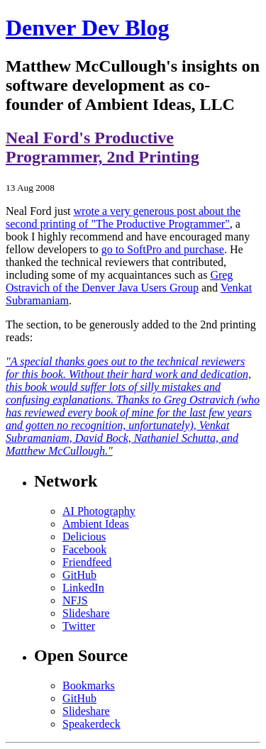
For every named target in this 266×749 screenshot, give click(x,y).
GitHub (79, 575)
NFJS (75, 600)
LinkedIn (83, 588)
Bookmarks (88, 685)
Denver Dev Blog (87, 27)
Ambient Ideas (95, 524)
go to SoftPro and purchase (162, 249)
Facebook (84, 549)
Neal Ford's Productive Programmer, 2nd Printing (102, 147)
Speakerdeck (91, 724)
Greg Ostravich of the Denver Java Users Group (119, 281)
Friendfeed (86, 562)
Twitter (78, 626)
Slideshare (86, 613)
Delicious (84, 537)
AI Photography (98, 511)
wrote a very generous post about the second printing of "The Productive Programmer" (123, 217)
